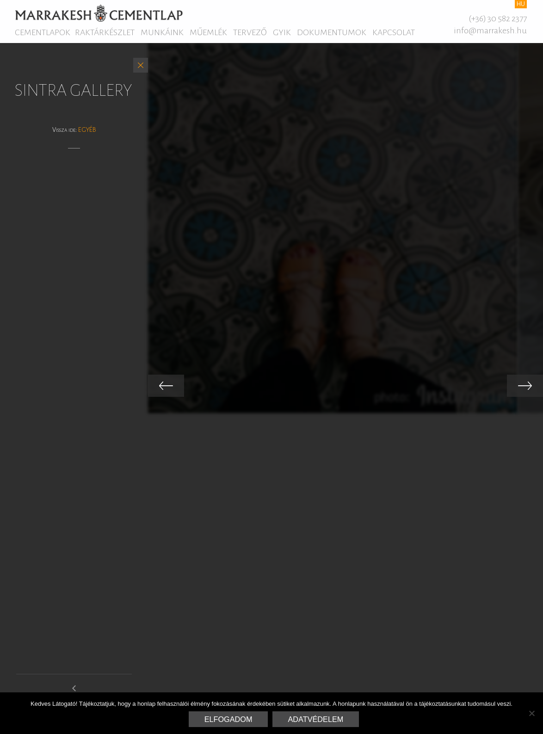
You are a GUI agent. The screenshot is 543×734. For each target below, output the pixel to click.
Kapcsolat (393, 32)
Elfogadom (228, 719)
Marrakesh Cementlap (99, 13)
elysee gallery (74, 692)
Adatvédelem (316, 719)
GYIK (282, 32)
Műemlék (208, 32)
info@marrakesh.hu (490, 30)
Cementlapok (42, 32)
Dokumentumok (331, 32)
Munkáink (162, 32)
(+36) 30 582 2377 (498, 18)
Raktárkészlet (105, 32)
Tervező (250, 32)
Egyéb (87, 129)
